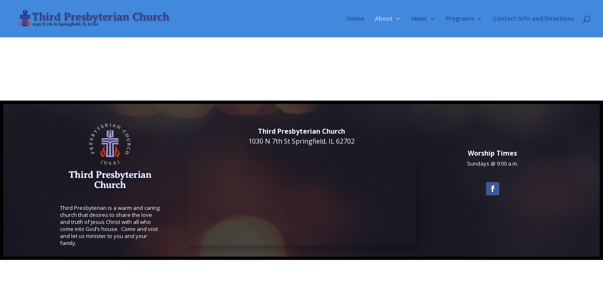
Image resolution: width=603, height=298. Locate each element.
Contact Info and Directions (533, 19)
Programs (460, 19)
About (384, 19)
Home (355, 19)
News (419, 19)
